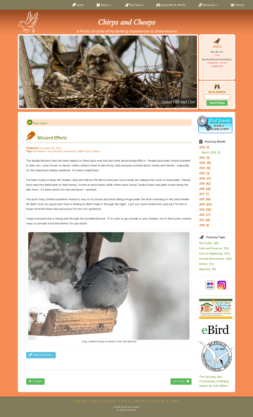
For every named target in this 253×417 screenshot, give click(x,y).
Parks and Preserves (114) (214, 248)
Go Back (35, 381)
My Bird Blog (80, 401)
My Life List (110, 401)
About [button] (103, 5)
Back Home (37, 123)
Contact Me (158, 401)
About (96, 401)
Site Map (174, 401)
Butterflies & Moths (171, 5)
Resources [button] (208, 5)
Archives (126, 401)
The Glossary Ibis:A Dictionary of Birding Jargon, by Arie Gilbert (214, 381)
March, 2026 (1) (211, 153)
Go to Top (181, 381)
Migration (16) (207, 269)
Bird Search (133, 5)
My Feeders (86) (209, 243)
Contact (238, 5)
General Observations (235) (215, 259)
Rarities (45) (206, 264)
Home (77, 5)
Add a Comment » (41, 355)
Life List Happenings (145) (214, 254)
